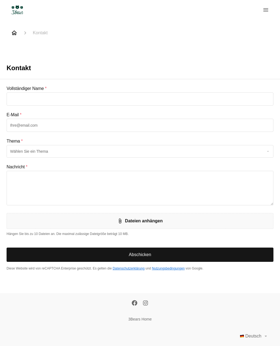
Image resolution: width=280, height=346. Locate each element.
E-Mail (14, 115)
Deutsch (254, 336)
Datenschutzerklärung (129, 268)
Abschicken (140, 254)
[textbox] (140, 99)
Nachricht (17, 167)
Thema (15, 141)
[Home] (14, 33)
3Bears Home (140, 319)
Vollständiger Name (26, 88)
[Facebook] (134, 303)
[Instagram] (145, 303)
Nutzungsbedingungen (168, 268)
